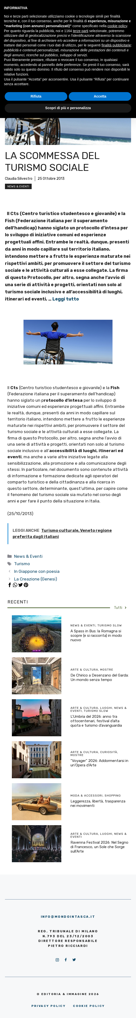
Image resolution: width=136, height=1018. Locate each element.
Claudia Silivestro (18, 179)
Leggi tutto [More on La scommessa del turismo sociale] (65, 299)
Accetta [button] (100, 96)
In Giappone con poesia (37, 571)
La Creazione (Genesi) (35, 579)
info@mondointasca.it (68, 916)
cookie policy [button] (117, 26)
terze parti (80, 31)
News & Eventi (18, 186)
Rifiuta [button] (36, 96)
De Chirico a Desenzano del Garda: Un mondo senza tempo (99, 677)
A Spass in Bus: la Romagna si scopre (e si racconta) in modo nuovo (96, 635)
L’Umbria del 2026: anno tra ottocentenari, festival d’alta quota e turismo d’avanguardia (96, 721)
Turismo (22, 563)
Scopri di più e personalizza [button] (68, 108)
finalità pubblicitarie (116, 45)
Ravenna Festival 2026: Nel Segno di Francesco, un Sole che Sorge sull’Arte (99, 847)
